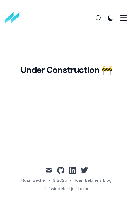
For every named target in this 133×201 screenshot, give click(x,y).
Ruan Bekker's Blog (93, 180)
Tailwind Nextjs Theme (67, 188)
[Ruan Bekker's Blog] (14, 18)
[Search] (98, 18)
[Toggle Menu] (123, 18)
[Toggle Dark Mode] (110, 18)
